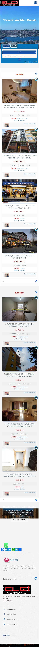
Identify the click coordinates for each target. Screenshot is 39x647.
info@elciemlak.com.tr (10, 623)
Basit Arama (31, 62)
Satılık (6, 46)
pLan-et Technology (15, 645)
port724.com (11, 643)
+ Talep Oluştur (19, 518)
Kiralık (14, 46)
